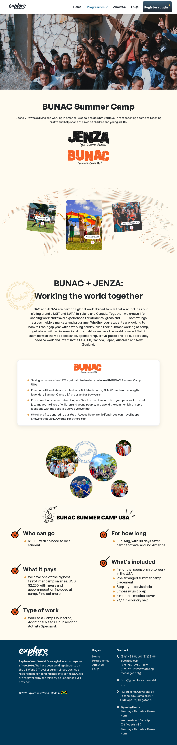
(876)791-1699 (130, 669)
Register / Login (157, 6)
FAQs (134, 7)
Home (77, 7)
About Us (119, 7)
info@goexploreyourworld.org (138, 682)
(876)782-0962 (130, 664)
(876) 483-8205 (131, 656)
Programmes (96, 7)
